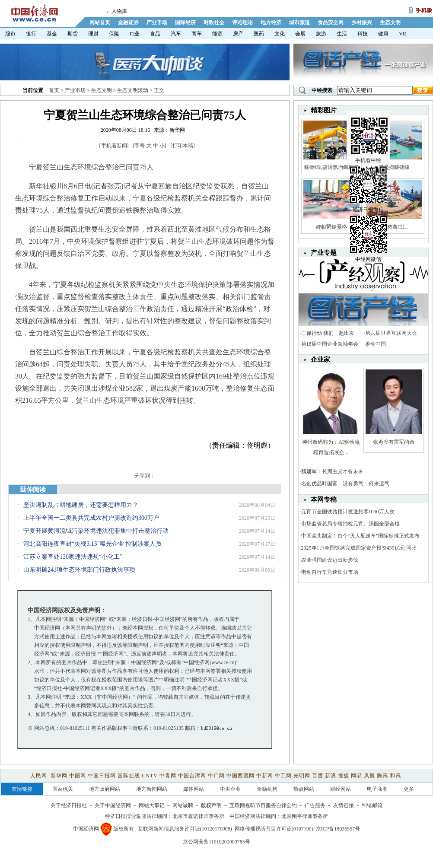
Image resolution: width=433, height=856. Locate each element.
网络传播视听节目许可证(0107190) (274, 829)
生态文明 (390, 22)
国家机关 (62, 789)
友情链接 (343, 805)
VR (402, 34)
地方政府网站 (104, 789)
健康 (383, 34)
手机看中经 (369, 130)
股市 (10, 34)
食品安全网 (331, 22)
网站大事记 (152, 805)
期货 (72, 34)
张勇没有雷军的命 (393, 442)
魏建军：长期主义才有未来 (332, 471)
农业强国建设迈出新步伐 (329, 560)
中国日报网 (102, 776)
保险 (114, 34)
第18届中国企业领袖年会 (329, 344)
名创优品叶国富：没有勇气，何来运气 (345, 484)
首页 (54, 90)
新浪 (330, 776)
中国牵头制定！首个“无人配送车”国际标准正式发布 (360, 536)
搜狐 (343, 776)
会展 (300, 34)
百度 (317, 776)
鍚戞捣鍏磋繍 (394, 167)
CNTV (149, 776)
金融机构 (267, 789)
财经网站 (340, 789)
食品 (155, 34)
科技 (362, 34)
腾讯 (382, 776)
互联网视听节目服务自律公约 (263, 805)
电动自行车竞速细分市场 (329, 572)
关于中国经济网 (113, 805)
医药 (259, 34)
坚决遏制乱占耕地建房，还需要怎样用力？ (80, 505)
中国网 (77, 776)
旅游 (321, 34)
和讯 (395, 776)
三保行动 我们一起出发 (327, 333)
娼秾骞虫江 (394, 227)
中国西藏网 (240, 776)
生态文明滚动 (132, 90)
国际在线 (129, 776)
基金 (52, 34)
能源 (217, 34)
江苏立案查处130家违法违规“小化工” (72, 557)
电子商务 (377, 789)
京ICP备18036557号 (338, 829)
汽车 (176, 34)
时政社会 (214, 22)
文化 (279, 34)
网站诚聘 (182, 805)
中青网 (167, 776)
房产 (238, 34)
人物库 (119, 11)
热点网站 (303, 789)
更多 (409, 789)
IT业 (135, 34)
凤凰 (369, 776)
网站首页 (99, 22)
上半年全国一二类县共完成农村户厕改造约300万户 (91, 518)
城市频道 (299, 22)
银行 (31, 34)
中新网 (264, 776)
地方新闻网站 (151, 789)
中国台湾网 (192, 776)
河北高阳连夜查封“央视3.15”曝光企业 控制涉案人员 (92, 544)
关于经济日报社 (69, 805)
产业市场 (156, 22)
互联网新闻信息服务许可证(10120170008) (185, 829)
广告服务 (315, 805)
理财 (93, 34)
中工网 (283, 776)
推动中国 (375, 344)
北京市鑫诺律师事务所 (198, 816)
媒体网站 (193, 789)
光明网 (301, 776)
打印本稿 (182, 146)
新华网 (59, 776)
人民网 (39, 776)
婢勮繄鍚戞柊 (331, 227)
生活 (342, 34)
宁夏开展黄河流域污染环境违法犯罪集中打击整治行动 (96, 531)
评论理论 (242, 22)
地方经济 (271, 22)
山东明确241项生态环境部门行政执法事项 (79, 569)
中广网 (216, 776)
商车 (196, 34)
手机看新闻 (114, 146)
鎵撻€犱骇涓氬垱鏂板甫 (331, 167)
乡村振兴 (361, 22)
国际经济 (185, 22)
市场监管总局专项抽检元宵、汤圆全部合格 (350, 524)
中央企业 (230, 789)
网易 (356, 776)
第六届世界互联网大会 (391, 333)
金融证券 (128, 22)
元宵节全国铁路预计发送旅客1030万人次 (348, 512)
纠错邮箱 (372, 805)
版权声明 (211, 805)
